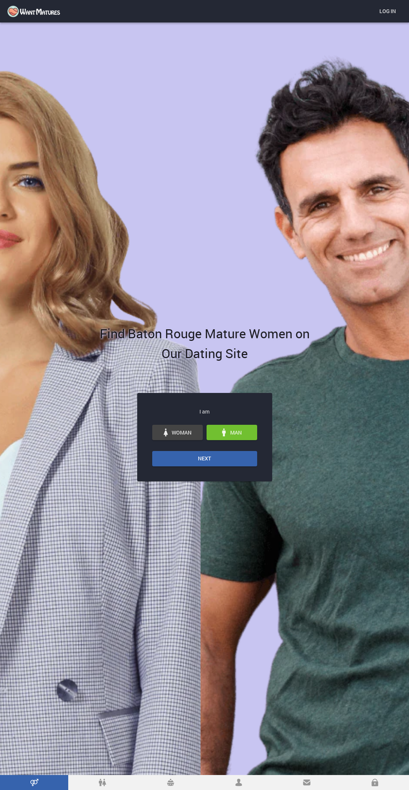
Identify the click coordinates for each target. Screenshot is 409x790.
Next (204, 458)
